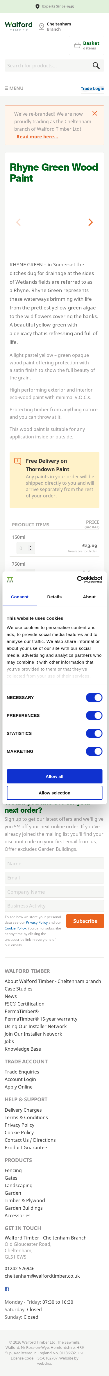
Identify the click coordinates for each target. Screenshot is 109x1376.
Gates (11, 1178)
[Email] (54, 877)
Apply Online (19, 1087)
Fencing (13, 1170)
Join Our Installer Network (33, 1034)
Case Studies (19, 989)
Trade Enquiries (22, 1072)
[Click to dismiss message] (94, 114)
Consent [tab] (19, 596)
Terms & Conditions (26, 1117)
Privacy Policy (37, 922)
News (11, 996)
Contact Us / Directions (30, 1140)
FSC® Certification (24, 1004)
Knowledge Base (23, 1049)
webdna (44, 1363)
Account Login (20, 1079)
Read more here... (37, 136)
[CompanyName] (54, 892)
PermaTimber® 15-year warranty (41, 1019)
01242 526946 (20, 1268)
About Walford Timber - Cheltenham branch (53, 981)
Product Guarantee (26, 1147)
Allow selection (54, 792)
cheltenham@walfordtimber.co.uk (42, 1276)
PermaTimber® (22, 1011)
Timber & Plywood (25, 1200)
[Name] (54, 863)
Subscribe (85, 920)
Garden (13, 1193)
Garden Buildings (24, 1208)
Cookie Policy (15, 928)
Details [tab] (54, 596)
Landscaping (19, 1185)
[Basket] (86, 45)
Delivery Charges (23, 1110)
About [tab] (89, 596)
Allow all (54, 776)
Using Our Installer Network (36, 1026)
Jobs (9, 1041)
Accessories (18, 1215)
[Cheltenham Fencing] (18, 26)
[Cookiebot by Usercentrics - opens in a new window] (77, 579)
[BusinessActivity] (54, 906)
